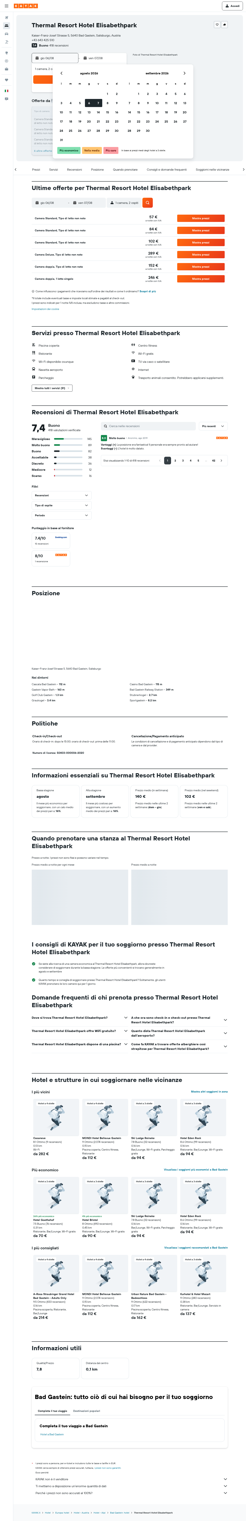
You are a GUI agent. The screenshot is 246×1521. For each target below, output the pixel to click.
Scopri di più (148, 291)
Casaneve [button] (39, 1074)
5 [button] (80, 103)
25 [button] (70, 131)
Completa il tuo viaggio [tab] (52, 1347)
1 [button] (107, 94)
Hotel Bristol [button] (90, 1156)
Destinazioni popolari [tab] (86, 1347)
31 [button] (61, 140)
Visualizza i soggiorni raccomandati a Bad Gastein (196, 1184)
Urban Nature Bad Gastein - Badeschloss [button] (148, 1232)
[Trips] (7, 80)
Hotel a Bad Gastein (52, 1370)
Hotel (48, 1448)
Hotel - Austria (81, 1448)
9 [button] (117, 103)
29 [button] (107, 131)
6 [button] (89, 103)
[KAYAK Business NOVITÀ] (7, 69)
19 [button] (79, 121)
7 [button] (98, 103)
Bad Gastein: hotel (119, 1448)
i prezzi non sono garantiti (107, 1404)
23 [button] (116, 121)
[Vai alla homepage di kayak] (26, 6)
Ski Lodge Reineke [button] (143, 1074)
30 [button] (117, 131)
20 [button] (89, 121)
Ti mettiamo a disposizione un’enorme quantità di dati (132, 1422)
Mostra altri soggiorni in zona (209, 1027)
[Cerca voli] (7, 18)
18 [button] (70, 121)
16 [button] (116, 112)
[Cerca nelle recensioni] (151, 426)
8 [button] (107, 103)
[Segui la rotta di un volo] (7, 61)
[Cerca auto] (7, 34)
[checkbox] (51, 541)
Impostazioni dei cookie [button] (45, 309)
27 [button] (89, 131)
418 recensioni (58, 45)
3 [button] (61, 103)
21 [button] (98, 121)
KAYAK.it (36, 1448)
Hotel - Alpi (100, 1448)
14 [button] (98, 112)
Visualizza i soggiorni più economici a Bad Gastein (196, 1106)
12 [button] (79, 112)
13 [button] (89, 112)
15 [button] (107, 112)
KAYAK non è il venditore (132, 1415)
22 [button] (107, 121)
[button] (6, 6)
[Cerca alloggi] (7, 26)
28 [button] (98, 131)
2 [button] (117, 94)
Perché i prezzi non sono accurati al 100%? (132, 1429)
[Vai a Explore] (7, 53)
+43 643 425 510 (43, 40)
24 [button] (61, 131)
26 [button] (79, 131)
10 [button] (61, 112)
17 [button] (61, 121)
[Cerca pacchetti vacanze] (7, 42)
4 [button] (70, 103)
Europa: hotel (62, 1448)
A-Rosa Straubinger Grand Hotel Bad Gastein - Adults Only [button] (53, 1232)
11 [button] (70, 112)
